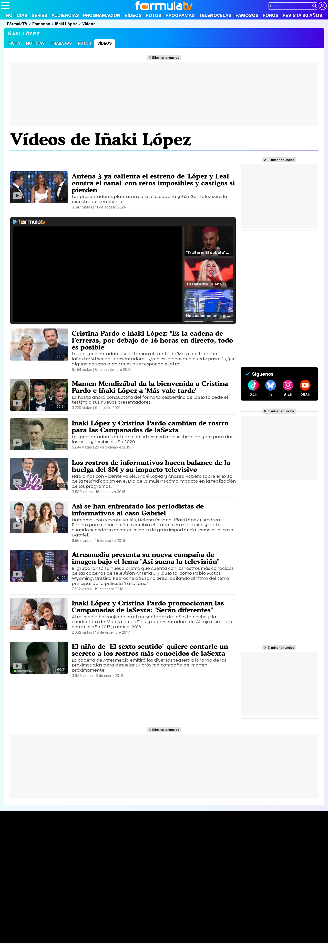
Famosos (247, 15)
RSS (210, 896)
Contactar (195, 896)
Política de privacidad (72, 896)
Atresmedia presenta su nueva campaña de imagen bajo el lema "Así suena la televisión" (147, 557)
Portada (14, 836)
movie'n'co (133, 925)
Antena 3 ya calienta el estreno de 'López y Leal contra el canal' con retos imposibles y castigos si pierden (153, 183)
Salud (105, 932)
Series (39, 15)
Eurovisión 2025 (211, 851)
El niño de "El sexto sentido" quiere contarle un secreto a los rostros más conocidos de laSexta (152, 649)
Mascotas (170, 932)
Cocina (119, 932)
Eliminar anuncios (165, 57)
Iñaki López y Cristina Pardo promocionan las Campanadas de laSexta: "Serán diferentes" (149, 606)
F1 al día (82, 939)
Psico (154, 932)
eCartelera (83, 925)
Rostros (269, 836)
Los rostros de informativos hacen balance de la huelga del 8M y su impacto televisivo (153, 465)
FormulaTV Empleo (53, 925)
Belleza (61, 932)
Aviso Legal (42, 896)
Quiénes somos (16, 896)
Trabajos (61, 43)
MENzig (35, 939)
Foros (271, 15)
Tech (68, 939)
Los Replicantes (42, 918)
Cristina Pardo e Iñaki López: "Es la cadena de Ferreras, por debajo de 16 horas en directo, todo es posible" (149, 340)
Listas (73, 847)
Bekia (34, 932)
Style (49, 939)
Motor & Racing (106, 939)
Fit (130, 932)
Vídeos (133, 15)
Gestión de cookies (146, 896)
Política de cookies (110, 896)
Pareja (76, 932)
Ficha (14, 43)
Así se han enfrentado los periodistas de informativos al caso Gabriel (139, 509)
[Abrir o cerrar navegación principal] (5, 5)
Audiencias (65, 15)
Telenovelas (215, 15)
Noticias (16, 15)
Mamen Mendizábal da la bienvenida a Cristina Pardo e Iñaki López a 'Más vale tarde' (152, 386)
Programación (101, 15)
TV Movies (78, 853)
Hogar (140, 932)
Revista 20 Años (302, 15)
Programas (180, 15)
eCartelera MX (108, 925)
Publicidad (174, 896)
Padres (91, 932)
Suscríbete (273, 855)
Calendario (78, 842)
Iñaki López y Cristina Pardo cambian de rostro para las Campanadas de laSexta (152, 426)
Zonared (130, 939)
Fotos (153, 15)
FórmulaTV (17, 23)
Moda (47, 932)
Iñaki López (66, 23)
